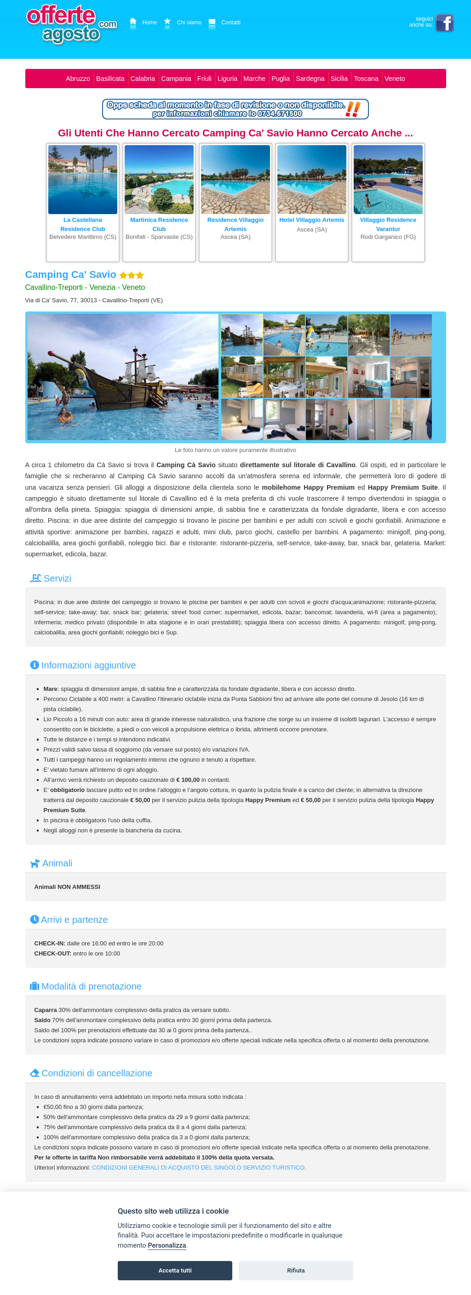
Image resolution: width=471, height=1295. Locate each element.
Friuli (204, 78)
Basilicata (110, 78)
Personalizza (167, 1246)
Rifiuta (295, 1270)
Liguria (227, 78)
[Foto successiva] (211, 379)
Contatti (224, 22)
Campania (176, 78)
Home (143, 22)
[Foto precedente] (39, 379)
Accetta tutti (175, 1270)
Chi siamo (182, 22)
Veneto (395, 78)
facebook (445, 23)
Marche (254, 78)
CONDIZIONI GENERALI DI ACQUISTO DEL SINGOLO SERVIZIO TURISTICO (198, 1167)
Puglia (280, 78)
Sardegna (310, 78)
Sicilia (339, 78)
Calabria (143, 78)
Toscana (366, 78)
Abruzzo (78, 78)
